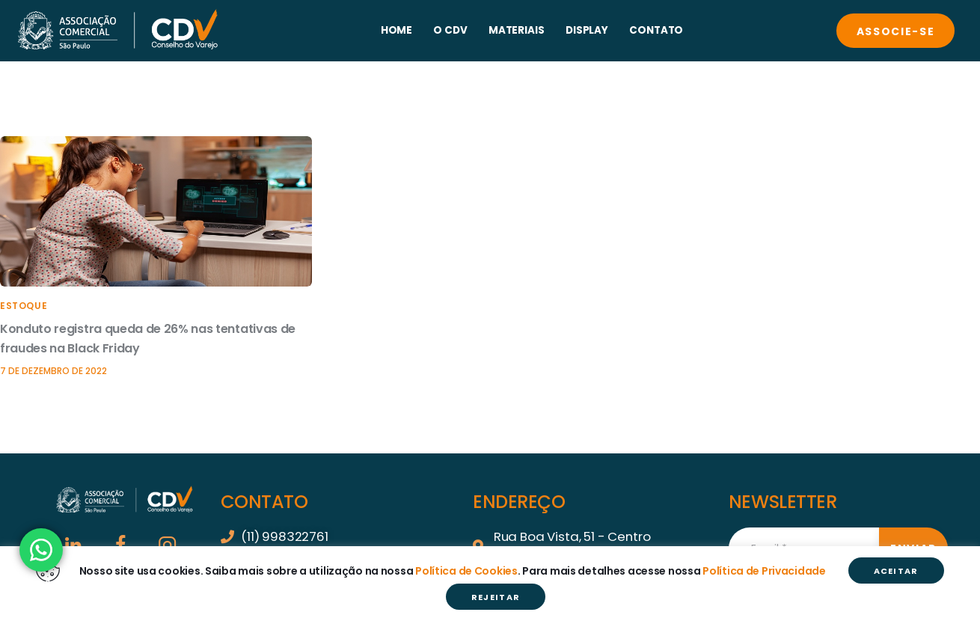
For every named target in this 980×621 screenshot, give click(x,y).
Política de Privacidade (764, 570)
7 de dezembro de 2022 (53, 370)
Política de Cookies (466, 570)
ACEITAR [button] (896, 571)
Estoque (23, 305)
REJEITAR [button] (496, 597)
